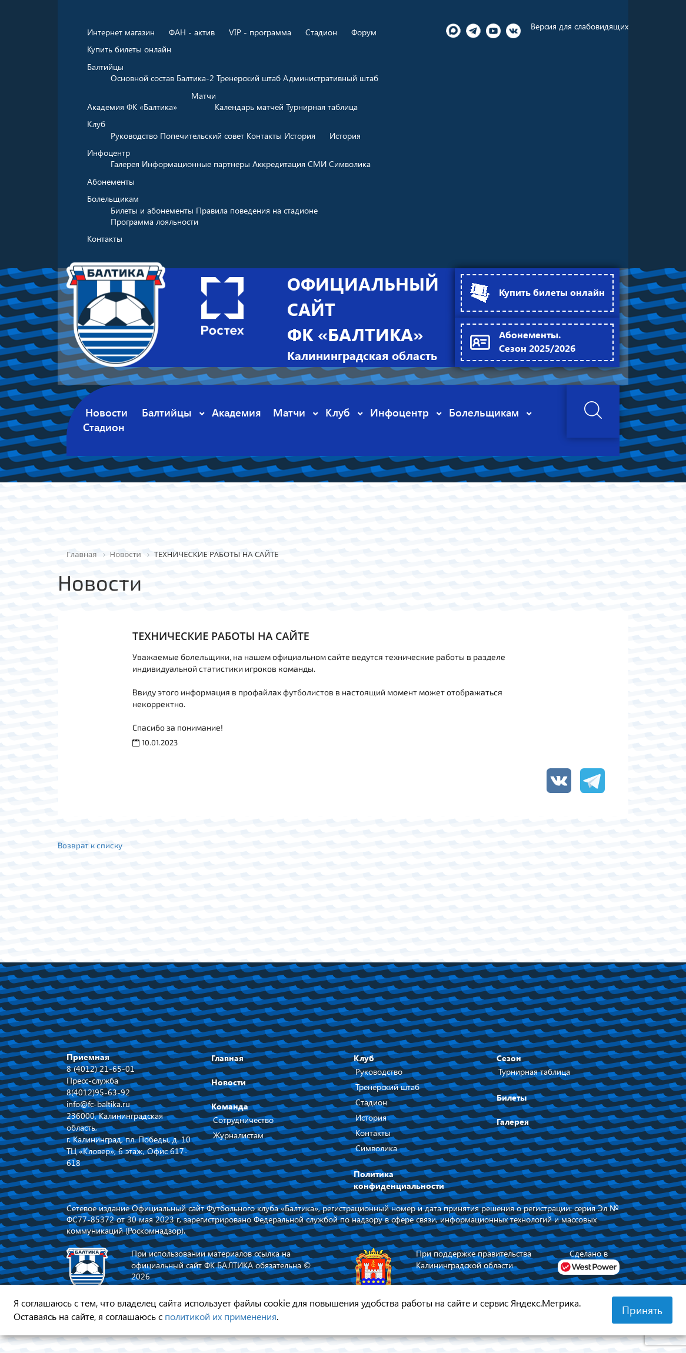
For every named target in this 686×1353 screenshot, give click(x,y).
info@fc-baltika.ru (98, 1109)
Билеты (512, 1103)
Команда (229, 1112)
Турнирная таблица (534, 1078)
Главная (227, 1064)
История (371, 1123)
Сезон (509, 1064)
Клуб (364, 1064)
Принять (642, 1310)
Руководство (378, 1078)
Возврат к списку (91, 851)
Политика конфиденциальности (399, 1186)
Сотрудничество (243, 1126)
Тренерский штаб (387, 1093)
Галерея (513, 1128)
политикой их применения (221, 1316)
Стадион (371, 1108)
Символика (376, 1154)
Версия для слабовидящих (579, 26)
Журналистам (238, 1141)
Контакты (373, 1139)
